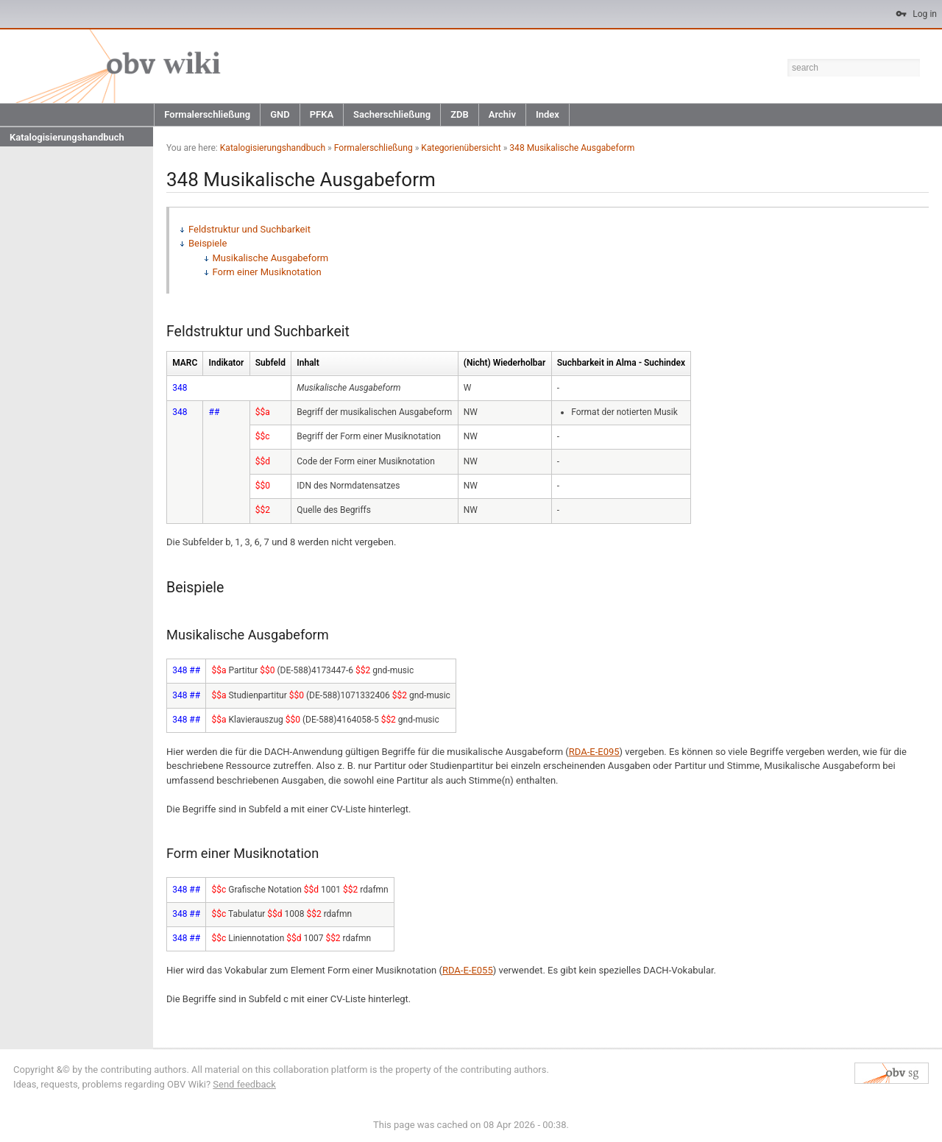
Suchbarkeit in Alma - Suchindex (621, 363)
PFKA (321, 114)
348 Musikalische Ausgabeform (571, 148)
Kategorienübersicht (460, 148)
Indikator (226, 363)
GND (280, 114)
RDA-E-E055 (467, 970)
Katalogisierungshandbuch (67, 137)
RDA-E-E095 (594, 751)
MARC (184, 363)
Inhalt (308, 363)
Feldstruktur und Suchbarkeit (249, 229)
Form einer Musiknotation (267, 271)
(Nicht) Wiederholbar (505, 363)
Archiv (502, 114)
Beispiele (207, 243)
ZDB (459, 114)
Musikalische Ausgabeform (271, 257)
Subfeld (270, 363)
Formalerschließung (207, 114)
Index (547, 114)
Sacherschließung (392, 114)
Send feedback (244, 1084)
